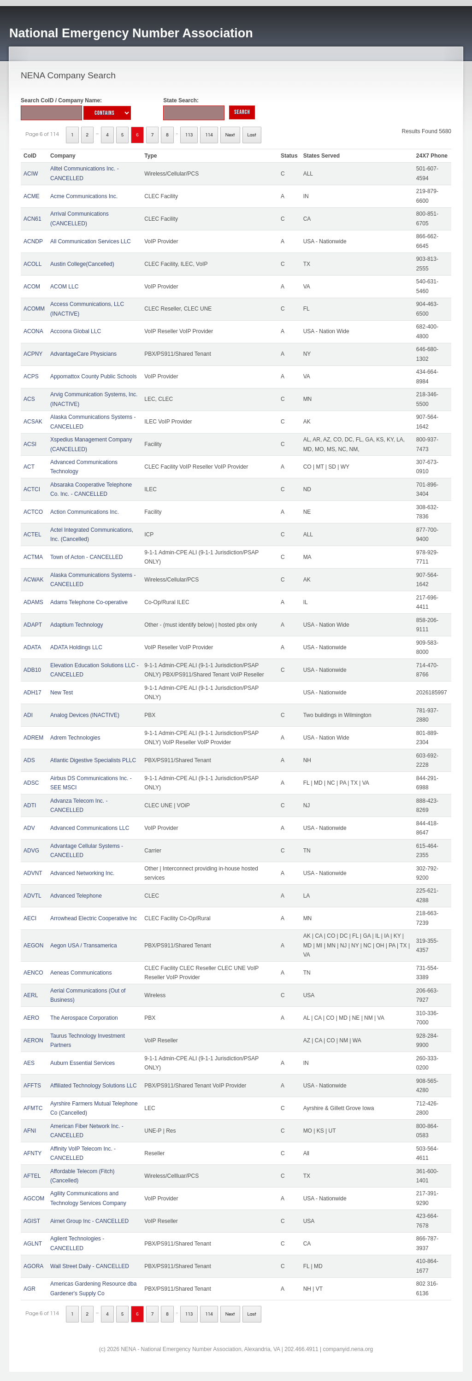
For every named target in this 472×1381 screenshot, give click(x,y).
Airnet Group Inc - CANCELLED (89, 1221)
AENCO (33, 973)
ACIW (31, 173)
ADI (28, 715)
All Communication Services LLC (90, 241)
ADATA (32, 647)
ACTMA (33, 557)
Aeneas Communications (81, 973)
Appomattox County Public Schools (93, 376)
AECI (30, 918)
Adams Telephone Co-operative (89, 602)
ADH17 (32, 692)
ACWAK (34, 579)
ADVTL (32, 896)
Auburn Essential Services (82, 1063)
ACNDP (33, 241)
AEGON (33, 945)
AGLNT (33, 1243)
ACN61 (32, 219)
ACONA (33, 331)
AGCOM (34, 1198)
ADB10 (32, 670)
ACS (29, 399)
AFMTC (33, 1108)
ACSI (30, 444)
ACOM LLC (64, 286)
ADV (29, 828)
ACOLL (32, 264)
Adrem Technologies (75, 738)
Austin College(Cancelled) (82, 264)
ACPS (31, 376)
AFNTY (32, 1153)
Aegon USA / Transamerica (83, 945)
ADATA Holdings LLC (76, 647)
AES (29, 1063)
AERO (31, 1018)
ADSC (31, 783)
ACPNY (33, 354)
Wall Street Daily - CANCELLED (89, 1266)
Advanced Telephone (76, 896)
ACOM (32, 286)
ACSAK (33, 421)
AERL (31, 995)
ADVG (31, 850)
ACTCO (33, 512)
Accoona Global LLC (75, 331)
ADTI (30, 805)
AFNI (30, 1131)
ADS (29, 760)
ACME (32, 196)
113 (189, 135)
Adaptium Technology (76, 625)
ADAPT (33, 625)
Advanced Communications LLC (89, 828)
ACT (29, 467)
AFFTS (32, 1085)
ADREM (33, 738)
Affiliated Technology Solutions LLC (93, 1085)
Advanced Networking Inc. (82, 873)
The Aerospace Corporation (84, 1018)
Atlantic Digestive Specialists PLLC (93, 760)
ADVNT (33, 873)
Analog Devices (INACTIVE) (84, 715)
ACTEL (32, 534)
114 (209, 135)
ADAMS (33, 602)
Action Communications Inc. (84, 512)
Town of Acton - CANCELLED (86, 557)
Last (252, 135)
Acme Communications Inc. (84, 196)
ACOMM (34, 309)
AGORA (33, 1266)
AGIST (32, 1221)
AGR (29, 1289)
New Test (61, 692)
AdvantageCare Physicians (83, 354)
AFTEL (32, 1176)
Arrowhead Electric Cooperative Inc (93, 918)
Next (230, 135)
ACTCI (32, 489)
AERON (33, 1040)
